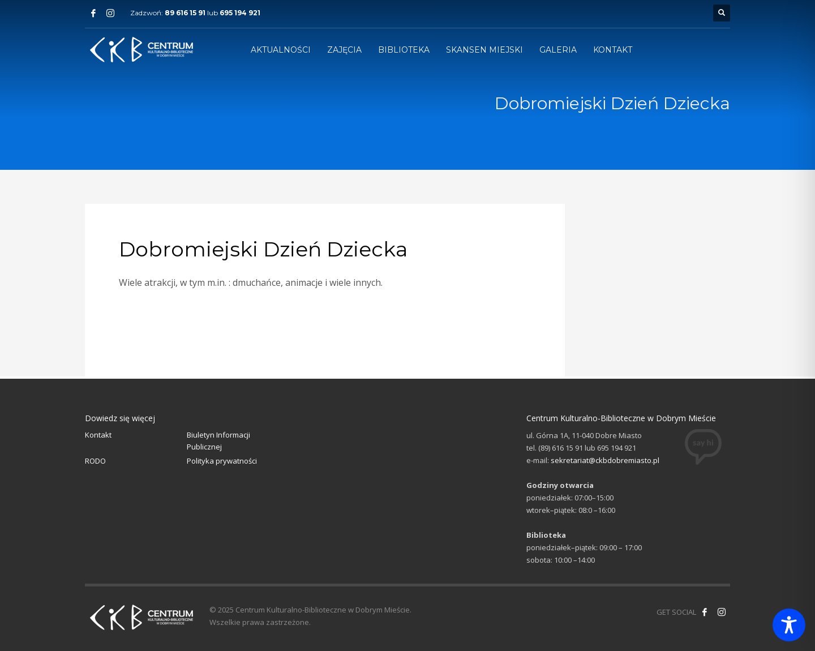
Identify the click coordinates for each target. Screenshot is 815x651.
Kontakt (98, 435)
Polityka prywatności (222, 461)
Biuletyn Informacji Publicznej (218, 441)
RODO (95, 461)
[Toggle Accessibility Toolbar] (789, 625)
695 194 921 (240, 12)
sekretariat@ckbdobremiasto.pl (605, 460)
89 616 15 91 (185, 12)
